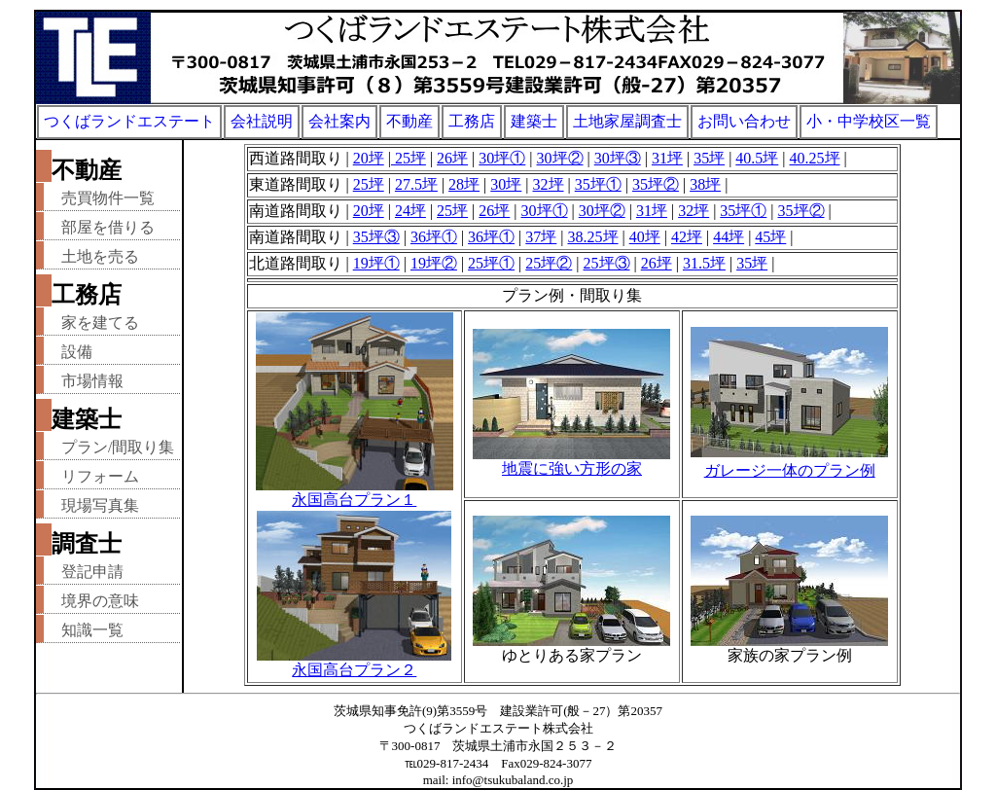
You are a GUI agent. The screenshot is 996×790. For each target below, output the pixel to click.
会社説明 (262, 121)
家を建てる (100, 322)
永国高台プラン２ (354, 662)
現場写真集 (100, 505)
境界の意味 (100, 600)
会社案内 (339, 121)
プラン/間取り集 (117, 447)
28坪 (464, 184)
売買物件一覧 (108, 198)
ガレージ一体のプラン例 (789, 470)
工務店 (471, 121)
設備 (76, 351)
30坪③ (617, 158)
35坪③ (376, 237)
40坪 (644, 237)
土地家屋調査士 (627, 121)
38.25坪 (593, 237)
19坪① (376, 263)
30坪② (560, 158)
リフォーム (100, 476)
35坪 (709, 158)
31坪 (667, 158)
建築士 (534, 121)
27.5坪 (416, 184)
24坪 (410, 210)
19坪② (433, 263)
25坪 (408, 158)
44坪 (728, 237)
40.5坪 (756, 158)
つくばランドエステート (129, 121)
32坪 (548, 184)
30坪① (502, 158)
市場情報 (92, 381)
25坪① (491, 263)
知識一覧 (92, 630)
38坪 (705, 184)
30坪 (505, 184)
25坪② (548, 263)
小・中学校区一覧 (868, 121)
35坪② (655, 184)
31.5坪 (704, 263)
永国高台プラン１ (354, 492)
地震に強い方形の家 (572, 468)
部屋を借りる (108, 227)
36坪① (433, 237)
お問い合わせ (744, 121)
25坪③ (607, 263)
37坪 (540, 237)
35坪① (598, 184)
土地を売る (100, 256)
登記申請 (92, 571)
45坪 (770, 237)
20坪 (368, 158)
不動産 (409, 121)
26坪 (452, 158)
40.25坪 (815, 158)
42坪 (686, 237)
